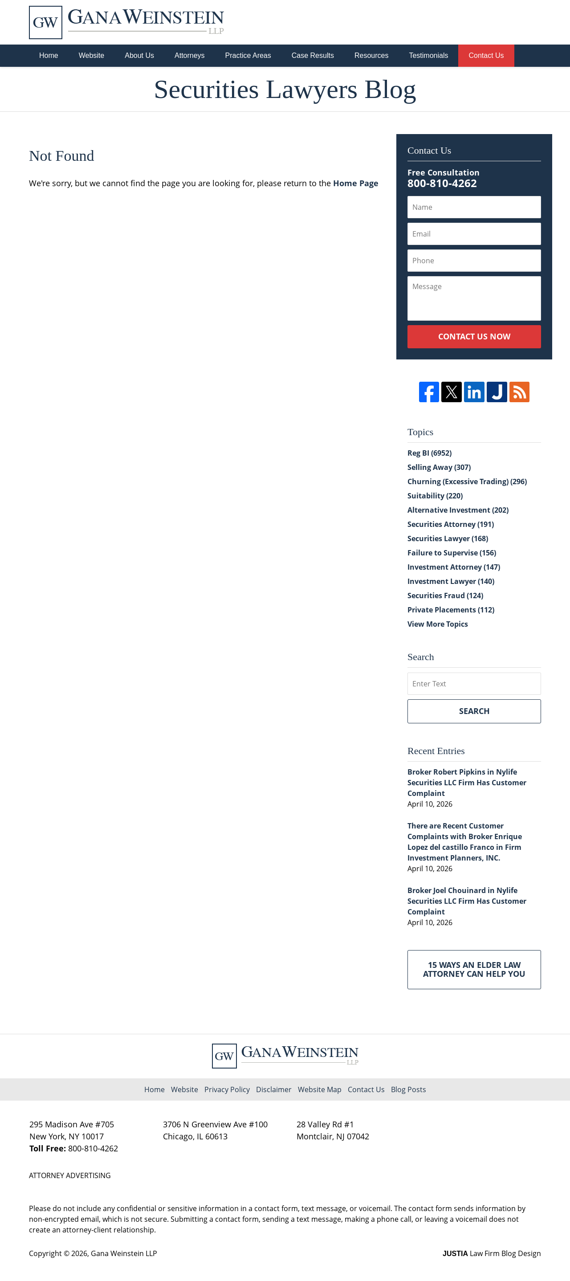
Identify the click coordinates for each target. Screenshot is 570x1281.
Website (92, 55)
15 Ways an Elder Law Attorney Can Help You (474, 969)
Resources (371, 55)
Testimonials (428, 55)
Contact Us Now (474, 336)
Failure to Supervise (451, 553)
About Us (139, 55)
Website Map (320, 1089)
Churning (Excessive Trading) (467, 481)
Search (474, 711)
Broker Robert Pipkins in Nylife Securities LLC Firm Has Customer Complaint (466, 782)
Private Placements (450, 610)
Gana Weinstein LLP (124, 1253)
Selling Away (439, 467)
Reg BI (429, 453)
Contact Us (486, 55)
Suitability (435, 496)
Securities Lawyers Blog (126, 22)
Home (48, 55)
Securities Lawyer (447, 538)
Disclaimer (274, 1089)
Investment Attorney (453, 567)
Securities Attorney (450, 524)
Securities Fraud (445, 595)
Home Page (356, 183)
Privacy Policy (227, 1089)
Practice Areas (248, 55)
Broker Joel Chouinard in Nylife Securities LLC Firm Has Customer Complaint (466, 901)
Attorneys (190, 55)
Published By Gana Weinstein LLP (494, 22)
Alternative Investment (458, 510)
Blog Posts (408, 1089)
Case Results (313, 55)
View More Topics (437, 624)
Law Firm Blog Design (492, 1253)
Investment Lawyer (450, 581)
